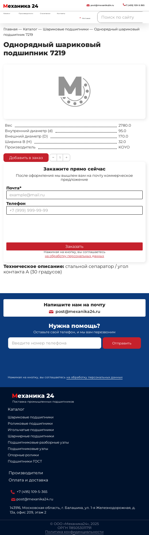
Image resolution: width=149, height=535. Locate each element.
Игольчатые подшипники (31, 430)
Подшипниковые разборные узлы (38, 442)
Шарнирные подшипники (31, 436)
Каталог (16, 409)
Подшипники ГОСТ (25, 461)
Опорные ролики (23, 455)
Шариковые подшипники (31, 417)
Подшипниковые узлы (28, 448)
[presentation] (50, 227)
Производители (26, 13)
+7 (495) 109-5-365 (29, 491)
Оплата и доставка (28, 480)
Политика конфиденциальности (74, 532)
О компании (45, 13)
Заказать (74, 246)
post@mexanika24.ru (74, 311)
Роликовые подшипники (30, 423)
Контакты (61, 13)
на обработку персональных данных (74, 256)
